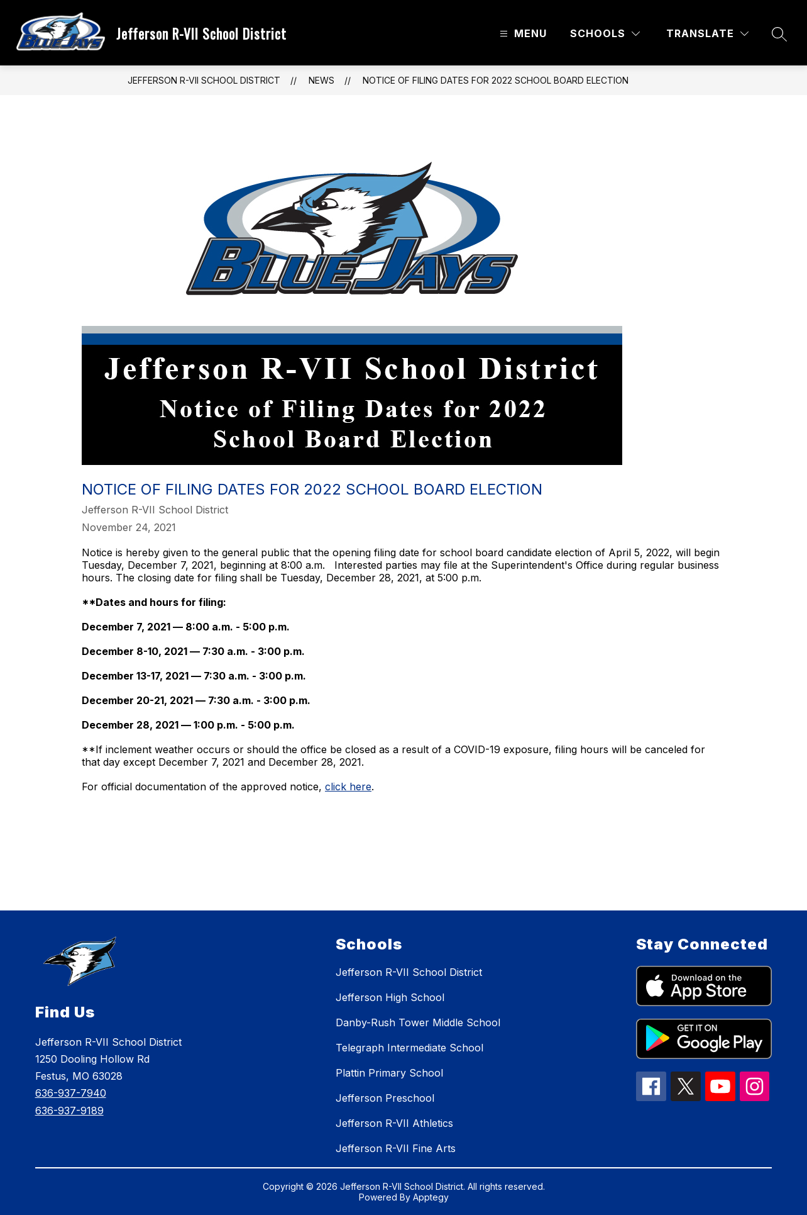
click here (348, 786)
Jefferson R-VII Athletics (394, 1123)
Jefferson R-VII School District (204, 80)
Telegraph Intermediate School (409, 1047)
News (321, 80)
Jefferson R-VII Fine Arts (396, 1148)
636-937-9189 (69, 1110)
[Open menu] (522, 34)
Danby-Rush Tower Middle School (418, 1022)
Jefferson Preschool (385, 1098)
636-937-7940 (70, 1093)
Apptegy (431, 1197)
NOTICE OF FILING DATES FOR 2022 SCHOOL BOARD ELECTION (496, 80)
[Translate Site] (707, 34)
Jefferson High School (390, 997)
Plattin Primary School (389, 1073)
